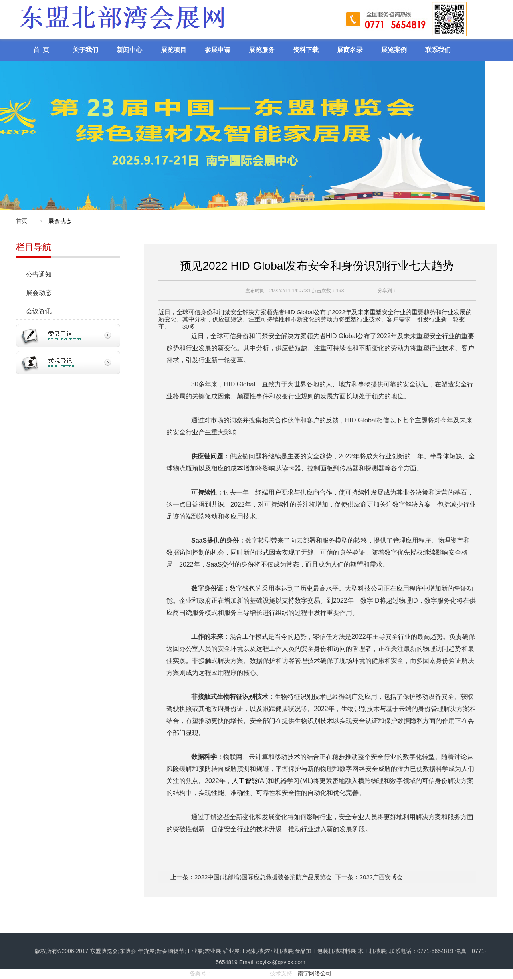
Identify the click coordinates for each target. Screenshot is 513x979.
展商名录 (350, 49)
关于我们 (85, 49)
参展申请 (217, 49)
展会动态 (43, 292)
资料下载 (306, 49)
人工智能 (245, 780)
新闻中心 (129, 49)
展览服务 (262, 49)
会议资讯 (43, 311)
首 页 (41, 49)
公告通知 (43, 274)
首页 (21, 221)
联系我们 (438, 49)
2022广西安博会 (381, 877)
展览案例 (394, 49)
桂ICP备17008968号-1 (240, 973)
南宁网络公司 (314, 973)
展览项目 (173, 49)
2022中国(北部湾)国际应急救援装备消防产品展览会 (263, 877)
